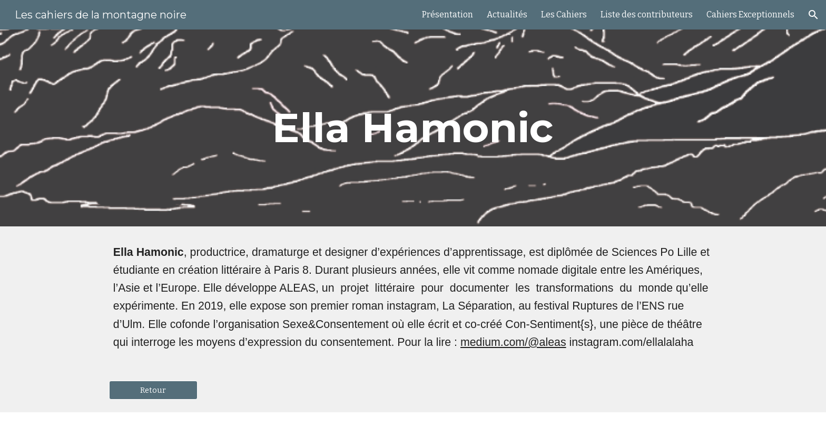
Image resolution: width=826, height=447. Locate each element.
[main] (413, 128)
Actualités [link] (507, 14)
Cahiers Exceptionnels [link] (750, 14)
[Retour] (153, 390)
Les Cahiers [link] (564, 14)
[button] (813, 14)
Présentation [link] (447, 14)
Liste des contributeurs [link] (647, 14)
